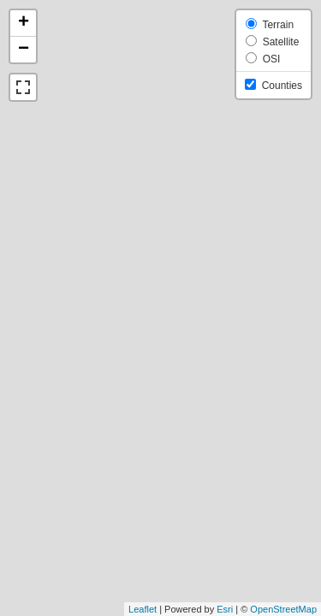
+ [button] (23, 23)
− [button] (23, 49)
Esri (225, 609)
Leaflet (142, 609)
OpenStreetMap (283, 609)
